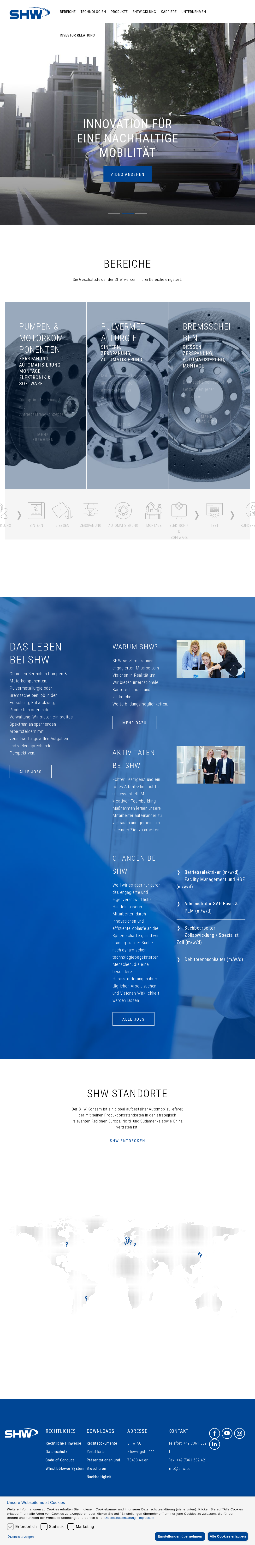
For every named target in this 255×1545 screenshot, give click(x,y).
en (243, 59)
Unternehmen (194, 12)
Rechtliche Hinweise (63, 1443)
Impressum (146, 1518)
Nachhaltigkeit (99, 1476)
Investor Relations (77, 35)
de (237, 59)
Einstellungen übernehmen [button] (177, 1536)
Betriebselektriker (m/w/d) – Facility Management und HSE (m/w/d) (211, 879)
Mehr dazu (134, 722)
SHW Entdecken (127, 1140)
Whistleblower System (65, 1468)
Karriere (169, 12)
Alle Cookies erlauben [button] (227, 1536)
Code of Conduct (60, 1460)
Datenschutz (56, 1451)
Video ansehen (127, 174)
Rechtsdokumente (102, 1443)
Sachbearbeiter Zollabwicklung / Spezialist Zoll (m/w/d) (208, 935)
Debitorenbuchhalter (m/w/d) (213, 959)
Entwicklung (144, 12)
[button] (21, 1537)
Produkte (119, 12)
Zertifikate (96, 1451)
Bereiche (68, 12)
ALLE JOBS (30, 771)
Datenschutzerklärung (120, 1518)
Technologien (93, 12)
